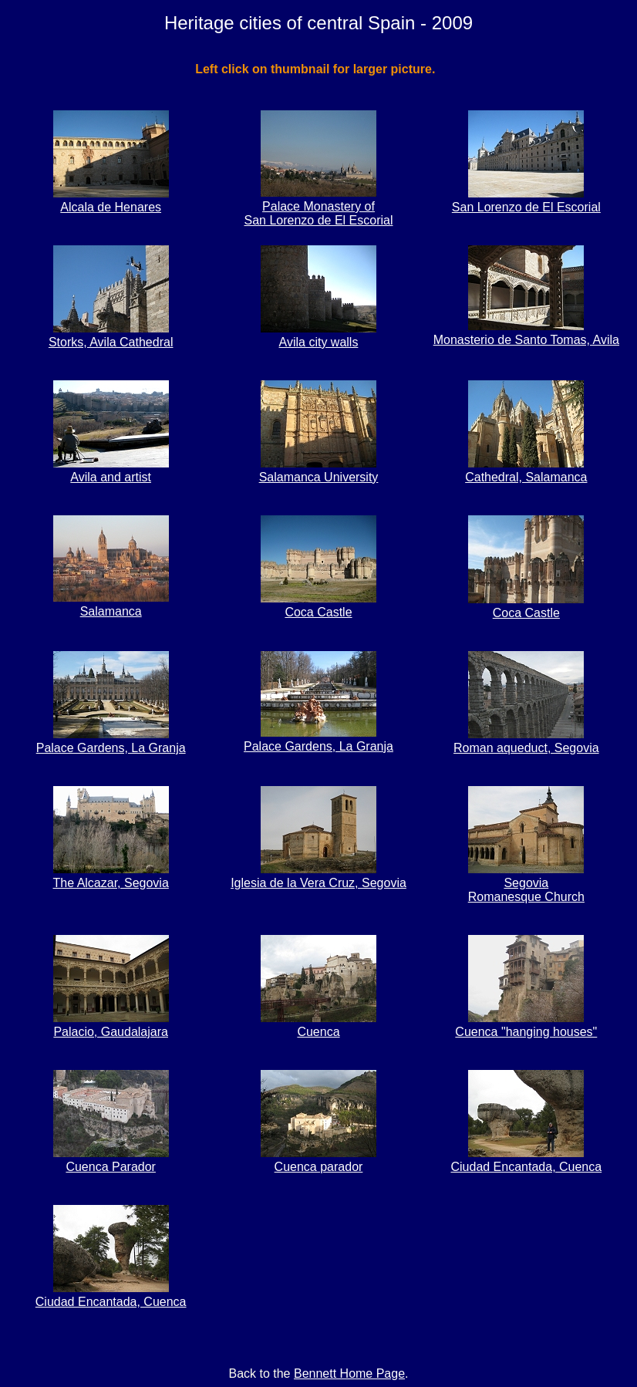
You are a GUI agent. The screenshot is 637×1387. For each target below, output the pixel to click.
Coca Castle (318, 605)
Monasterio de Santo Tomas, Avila (526, 332)
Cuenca (318, 1024)
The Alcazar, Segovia (111, 875)
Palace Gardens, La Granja (111, 740)
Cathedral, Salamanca (526, 470)
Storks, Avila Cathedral (111, 335)
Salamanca (111, 604)
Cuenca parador (318, 1159)
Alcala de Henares (111, 200)
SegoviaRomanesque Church (526, 882)
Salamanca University (319, 470)
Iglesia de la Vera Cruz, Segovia (318, 875)
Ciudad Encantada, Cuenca (526, 1159)
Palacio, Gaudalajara (111, 1024)
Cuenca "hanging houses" (526, 1024)
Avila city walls (318, 335)
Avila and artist (111, 470)
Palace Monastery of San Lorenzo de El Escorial (318, 206)
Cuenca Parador (111, 1159)
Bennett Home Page (349, 1373)
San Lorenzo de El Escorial (526, 200)
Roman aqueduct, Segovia (526, 740)
